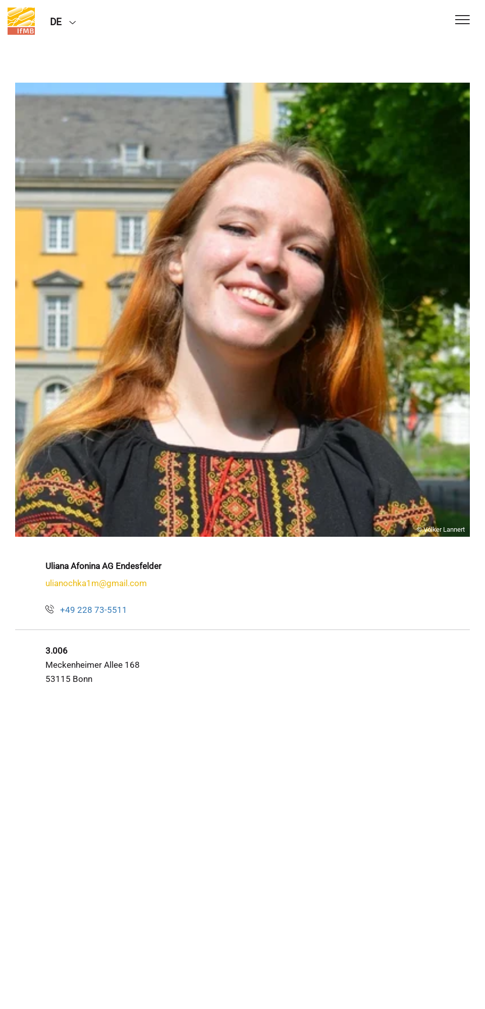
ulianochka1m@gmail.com (96, 583)
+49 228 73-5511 (93, 610)
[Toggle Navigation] (462, 20)
